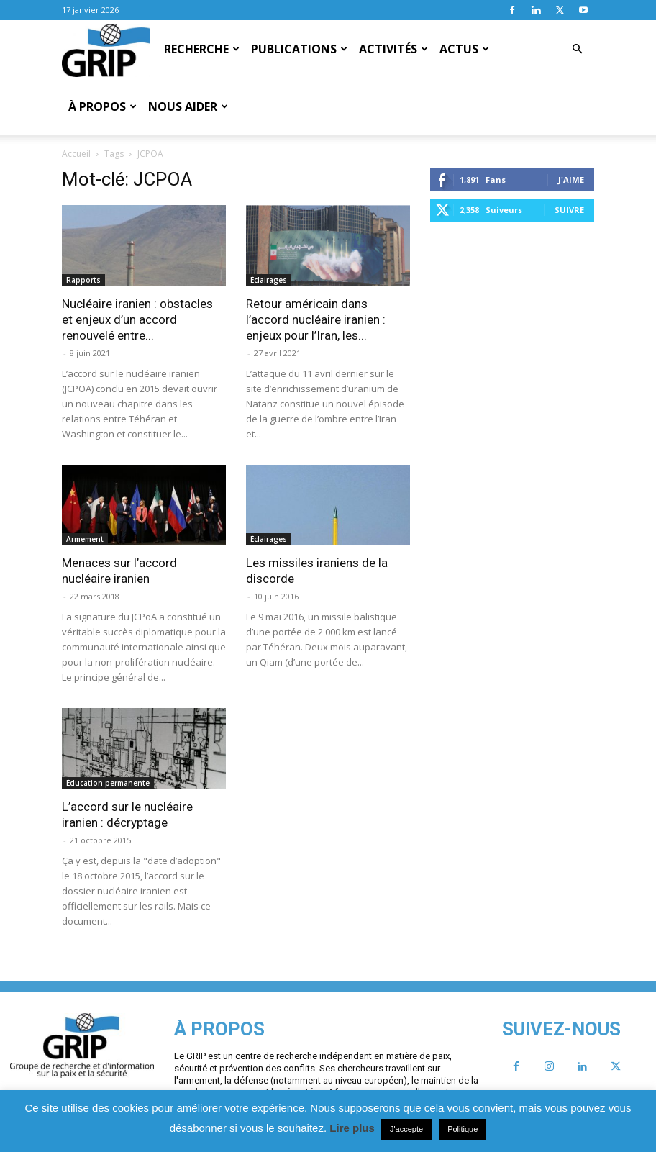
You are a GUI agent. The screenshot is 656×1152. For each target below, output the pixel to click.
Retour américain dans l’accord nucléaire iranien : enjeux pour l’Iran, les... (316, 319)
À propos (102, 106)
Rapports (83, 280)
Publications (299, 49)
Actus (464, 49)
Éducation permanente (108, 783)
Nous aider (188, 106)
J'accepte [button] (406, 1129)
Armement (85, 539)
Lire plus (352, 1128)
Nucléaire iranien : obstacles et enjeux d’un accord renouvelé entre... (137, 319)
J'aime (571, 179)
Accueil (76, 154)
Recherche (202, 49)
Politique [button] (462, 1129)
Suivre (569, 209)
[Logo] (106, 49)
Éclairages (268, 280)
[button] (577, 49)
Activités (393, 49)
